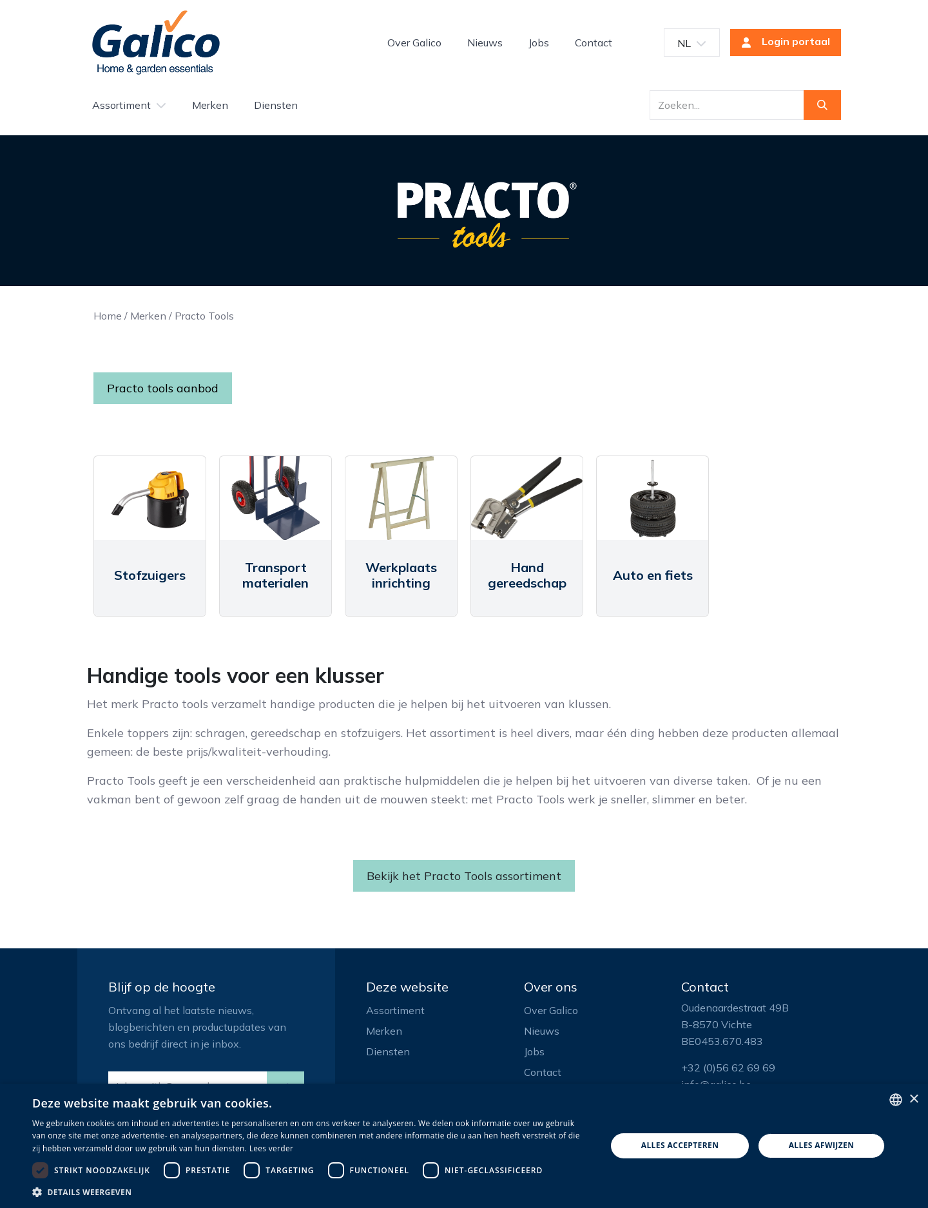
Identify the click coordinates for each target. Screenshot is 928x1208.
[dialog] (464, 1146)
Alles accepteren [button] (680, 1145)
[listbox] (895, 1099)
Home (107, 315)
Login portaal (781, 42)
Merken (148, 315)
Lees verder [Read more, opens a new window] (271, 1148)
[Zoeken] (822, 105)
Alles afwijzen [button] (822, 1145)
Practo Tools (204, 315)
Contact (542, 1072)
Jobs (534, 1051)
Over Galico (551, 1010)
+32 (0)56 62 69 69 (728, 1067)
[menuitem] (414, 42)
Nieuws (541, 1030)
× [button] (913, 1099)
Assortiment (395, 1010)
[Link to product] (150, 498)
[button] (311, 1191)
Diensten (388, 1051)
